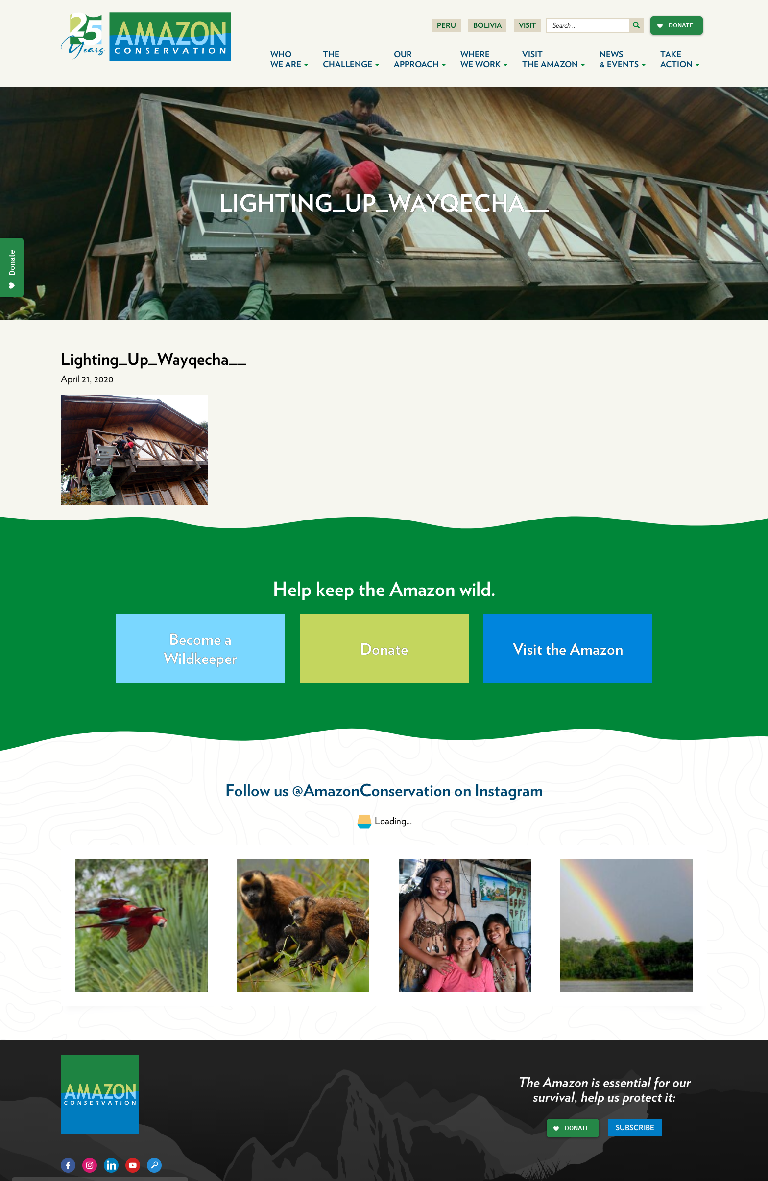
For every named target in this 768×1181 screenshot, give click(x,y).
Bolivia (487, 25)
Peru (446, 25)
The (351, 59)
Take (679, 59)
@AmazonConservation (371, 790)
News (623, 59)
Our (420, 59)
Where (483, 59)
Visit (527, 25)
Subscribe (635, 1127)
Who (289, 59)
